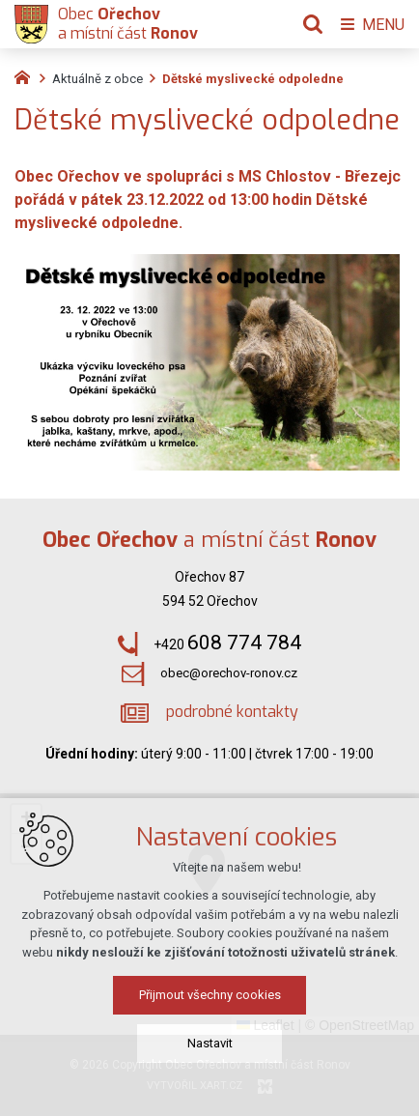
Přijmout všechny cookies (210, 994)
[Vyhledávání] (312, 24)
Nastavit (210, 1043)
